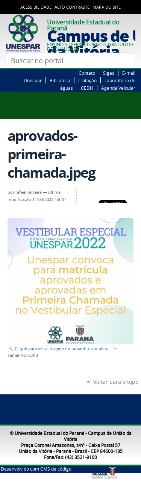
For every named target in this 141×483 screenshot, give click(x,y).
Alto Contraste (72, 7)
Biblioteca (60, 80)
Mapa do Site (106, 7)
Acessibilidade (36, 7)
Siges (108, 73)
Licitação (87, 80)
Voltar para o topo (115, 381)
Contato (87, 73)
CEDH (87, 88)
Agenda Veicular (118, 88)
